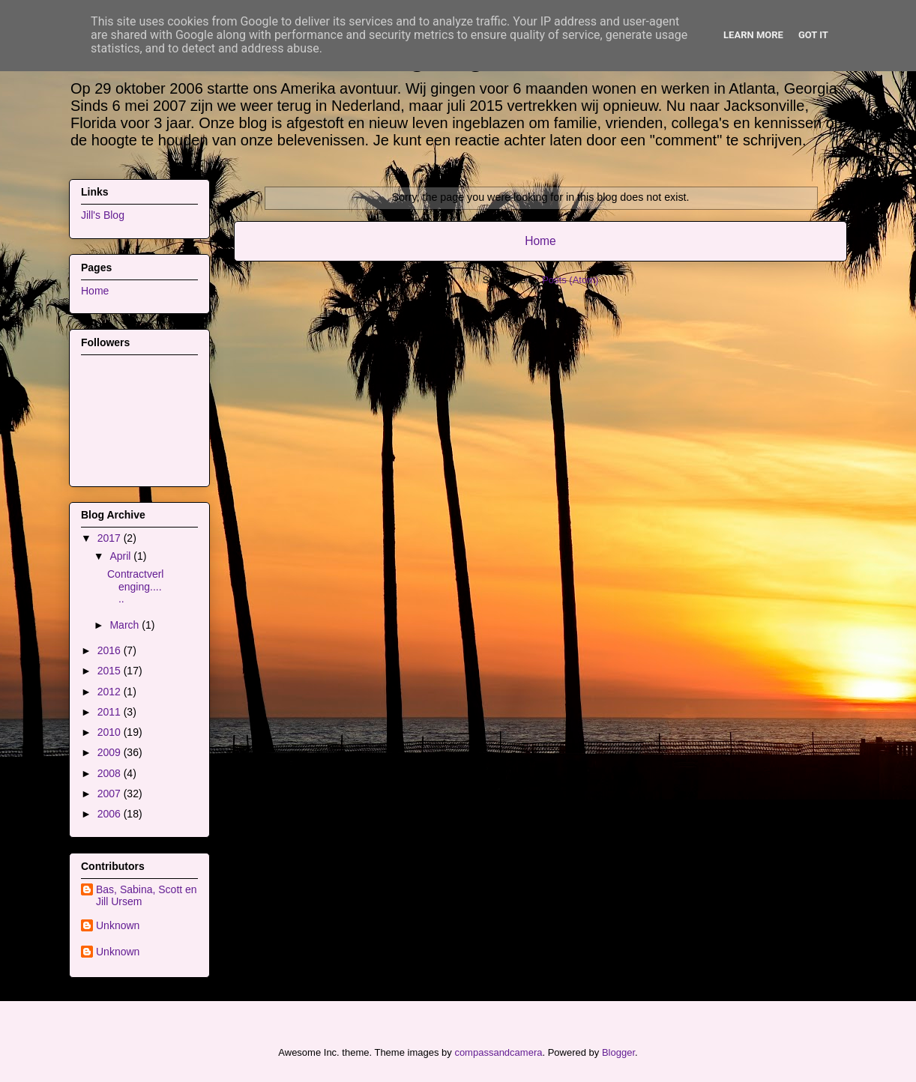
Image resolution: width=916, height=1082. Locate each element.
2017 (110, 538)
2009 (110, 752)
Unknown (117, 925)
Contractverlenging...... (135, 586)
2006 (110, 814)
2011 (110, 712)
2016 (110, 650)
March (125, 625)
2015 (110, 671)
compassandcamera (498, 1052)
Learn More (753, 34)
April (121, 556)
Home (540, 241)
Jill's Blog (102, 215)
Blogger (618, 1052)
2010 (110, 732)
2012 (110, 692)
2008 (110, 773)
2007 (110, 794)
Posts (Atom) (570, 279)
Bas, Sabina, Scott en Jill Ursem (146, 895)
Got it (813, 34)
